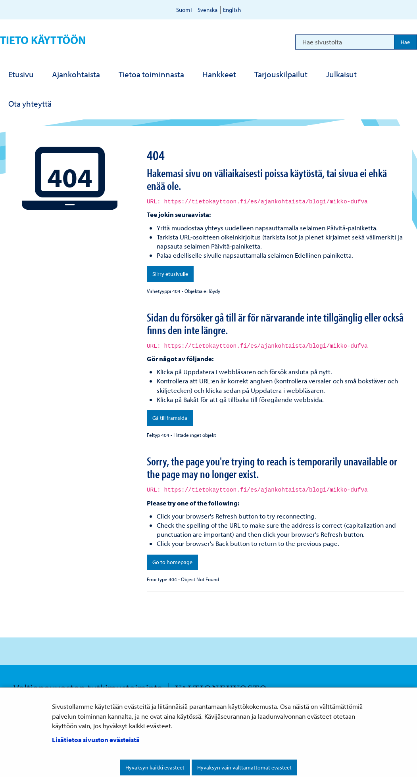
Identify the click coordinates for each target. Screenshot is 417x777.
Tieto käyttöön (43, 40)
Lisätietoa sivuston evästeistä (96, 739)
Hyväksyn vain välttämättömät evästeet (244, 767)
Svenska (207, 9)
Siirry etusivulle (170, 274)
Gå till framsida (169, 417)
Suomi (184, 9)
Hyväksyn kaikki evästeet (154, 767)
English (232, 9)
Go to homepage (172, 562)
